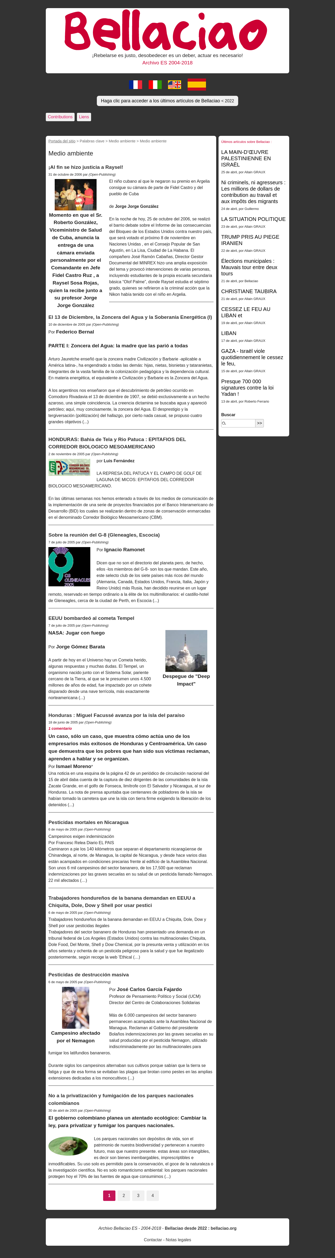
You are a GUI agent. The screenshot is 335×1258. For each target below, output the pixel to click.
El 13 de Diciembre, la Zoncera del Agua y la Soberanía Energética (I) (130, 317)
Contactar (153, 1240)
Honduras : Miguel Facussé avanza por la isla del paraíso (116, 715)
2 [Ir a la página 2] (123, 1195)
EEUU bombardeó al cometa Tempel (91, 618)
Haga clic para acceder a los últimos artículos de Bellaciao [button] (167, 100)
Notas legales (178, 1240)
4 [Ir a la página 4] (153, 1195)
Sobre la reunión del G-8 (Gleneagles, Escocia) (104, 535)
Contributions (60, 117)
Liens (84, 117)
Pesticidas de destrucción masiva (88, 974)
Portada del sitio (61, 141)
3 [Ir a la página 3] (138, 1195)
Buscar (228, 415)
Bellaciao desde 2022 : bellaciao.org (201, 1228)
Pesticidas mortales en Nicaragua (88, 822)
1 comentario (60, 728)
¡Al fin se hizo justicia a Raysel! (85, 167)
